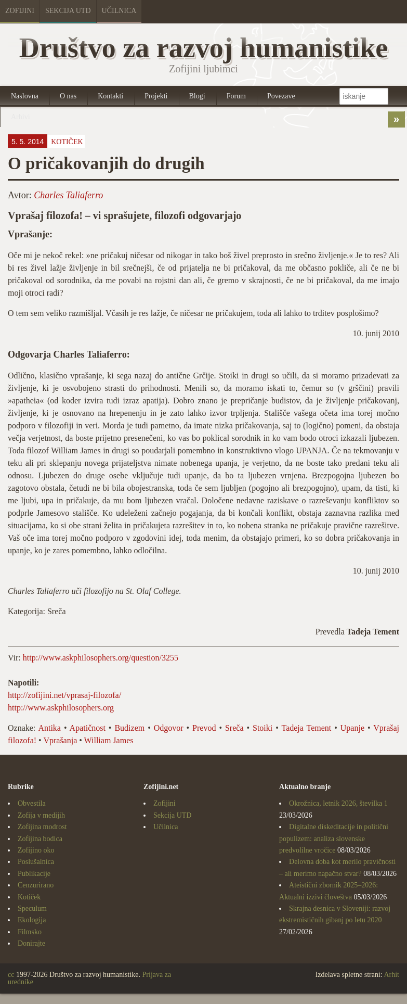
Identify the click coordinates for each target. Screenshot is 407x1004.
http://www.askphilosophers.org (61, 707)
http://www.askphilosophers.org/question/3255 (100, 657)
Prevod (204, 727)
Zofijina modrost (42, 827)
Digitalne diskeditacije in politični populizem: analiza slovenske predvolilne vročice (333, 838)
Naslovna (24, 96)
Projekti (156, 96)
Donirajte (31, 943)
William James (109, 740)
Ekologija (32, 920)
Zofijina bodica (40, 839)
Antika (49, 727)
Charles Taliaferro (68, 195)
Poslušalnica (36, 862)
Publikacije (34, 874)
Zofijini (19, 11)
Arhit (391, 974)
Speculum (32, 908)
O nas (68, 96)
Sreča (234, 727)
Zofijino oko (36, 850)
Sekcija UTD (68, 11)
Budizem (129, 727)
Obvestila (32, 803)
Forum (236, 96)
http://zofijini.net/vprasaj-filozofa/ (64, 695)
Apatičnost (88, 727)
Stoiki (262, 727)
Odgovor (168, 727)
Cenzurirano (36, 885)
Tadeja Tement (306, 727)
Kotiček (67, 142)
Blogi (197, 96)
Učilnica (119, 11)
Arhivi (20, 117)
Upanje (352, 727)
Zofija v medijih (41, 815)
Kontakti (110, 96)
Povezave (281, 96)
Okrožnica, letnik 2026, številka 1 (338, 803)
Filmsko (30, 932)
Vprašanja (60, 740)
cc (11, 974)
